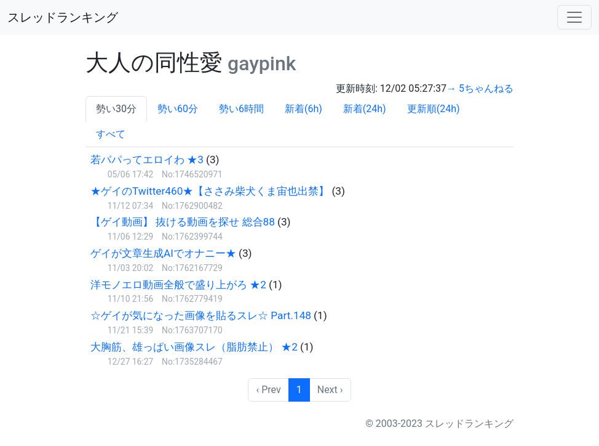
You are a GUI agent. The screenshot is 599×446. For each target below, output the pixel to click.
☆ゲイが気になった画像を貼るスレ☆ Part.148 (200, 315)
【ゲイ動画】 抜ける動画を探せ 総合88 (182, 222)
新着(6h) (303, 109)
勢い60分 (177, 109)
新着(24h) (364, 109)
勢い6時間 (241, 109)
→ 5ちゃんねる (480, 88)
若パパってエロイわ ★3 (147, 159)
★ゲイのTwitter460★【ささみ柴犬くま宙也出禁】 (209, 191)
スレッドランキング (62, 17)
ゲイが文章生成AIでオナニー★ (163, 253)
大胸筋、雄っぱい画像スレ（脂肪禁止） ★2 (194, 347)
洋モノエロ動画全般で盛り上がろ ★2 (178, 284)
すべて (110, 134)
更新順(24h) (433, 109)
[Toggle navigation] (574, 17)
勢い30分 (116, 109)
